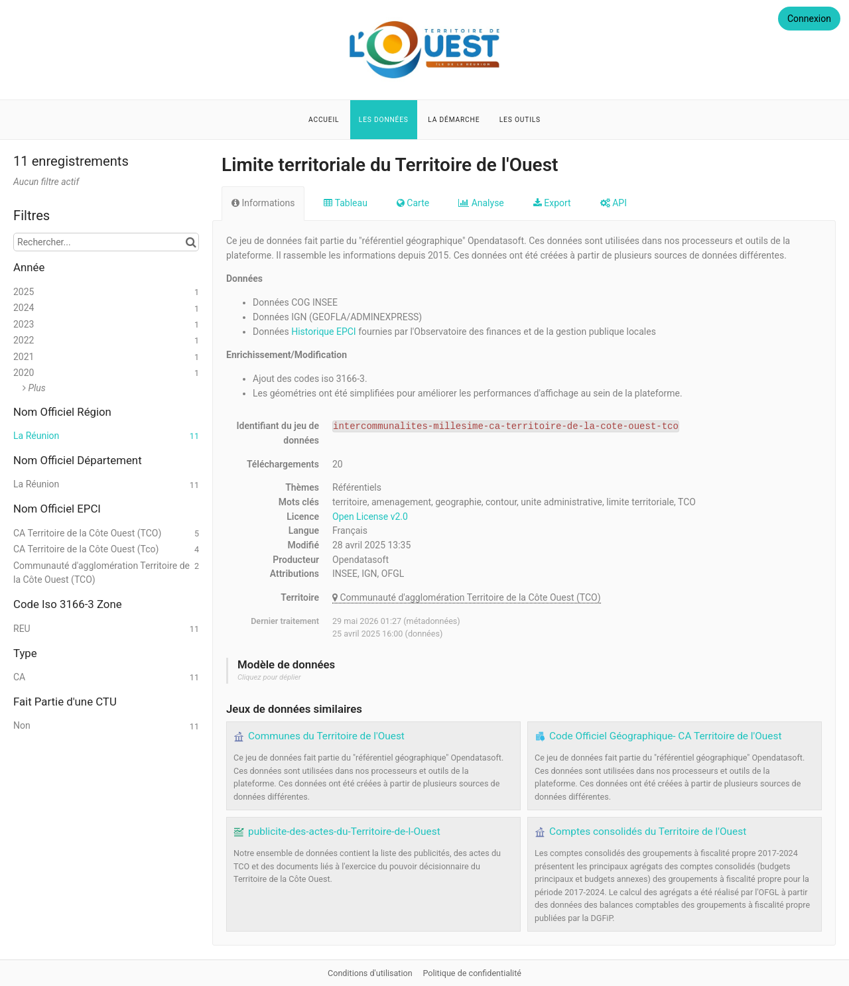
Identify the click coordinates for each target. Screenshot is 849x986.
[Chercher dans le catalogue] (190, 242)
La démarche (454, 119)
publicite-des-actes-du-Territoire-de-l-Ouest (344, 831)
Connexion (809, 18)
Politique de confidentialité (472, 973)
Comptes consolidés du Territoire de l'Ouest (647, 831)
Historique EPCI (323, 331)
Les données (384, 119)
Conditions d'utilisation (371, 973)
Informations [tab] (262, 203)
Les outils (520, 119)
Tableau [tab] (345, 203)
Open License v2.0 (370, 516)
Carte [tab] (413, 203)
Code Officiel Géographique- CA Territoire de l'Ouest (665, 736)
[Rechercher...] (106, 242)
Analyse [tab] (481, 203)
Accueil (323, 119)
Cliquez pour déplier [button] (269, 677)
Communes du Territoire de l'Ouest (326, 736)
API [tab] (613, 203)
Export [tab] (552, 203)
